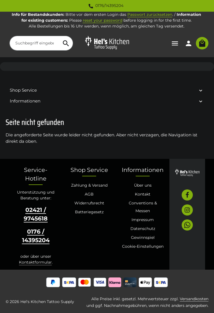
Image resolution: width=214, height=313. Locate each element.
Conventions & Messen (143, 207)
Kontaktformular (35, 262)
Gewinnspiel (143, 237)
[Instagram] (187, 210)
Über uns (143, 185)
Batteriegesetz (89, 211)
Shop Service (89, 169)
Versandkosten (194, 298)
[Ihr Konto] (188, 43)
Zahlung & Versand (89, 185)
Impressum (143, 219)
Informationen (143, 169)
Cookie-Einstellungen (143, 246)
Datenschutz (142, 228)
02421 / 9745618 (36, 214)
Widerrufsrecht (89, 203)
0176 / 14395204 (36, 236)
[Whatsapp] (187, 225)
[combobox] (34, 43)
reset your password (102, 20)
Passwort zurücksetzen (149, 14)
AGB (89, 194)
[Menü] (175, 43)
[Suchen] (66, 43)
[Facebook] (187, 195)
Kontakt (142, 194)
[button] (201, 90)
